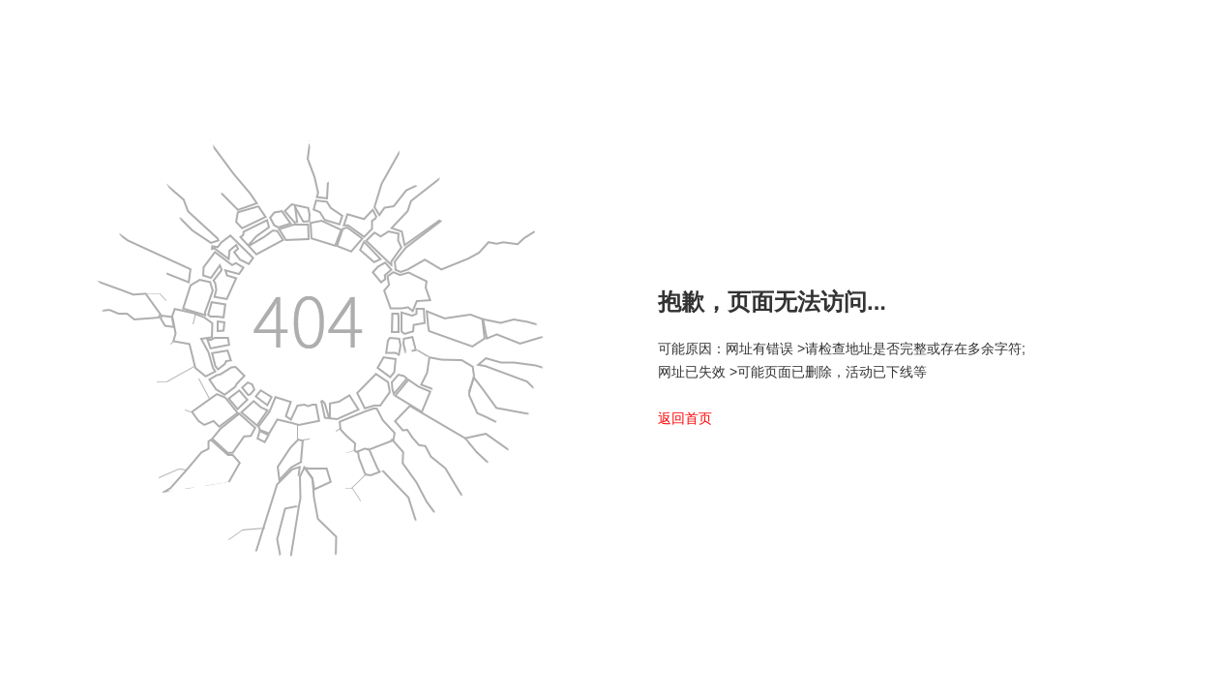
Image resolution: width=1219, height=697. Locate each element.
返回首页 (685, 418)
